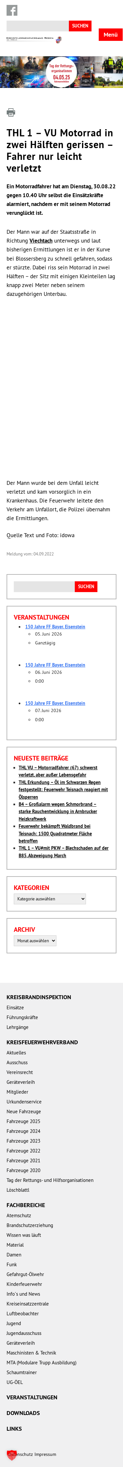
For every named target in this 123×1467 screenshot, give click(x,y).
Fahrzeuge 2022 (23, 1151)
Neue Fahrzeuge (24, 1111)
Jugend (14, 1323)
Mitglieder (17, 1092)
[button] (12, 1455)
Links (14, 1428)
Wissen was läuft (24, 1235)
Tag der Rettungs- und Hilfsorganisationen (50, 1180)
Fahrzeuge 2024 (23, 1131)
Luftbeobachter (23, 1313)
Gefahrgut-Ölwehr (25, 1274)
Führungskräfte (22, 1017)
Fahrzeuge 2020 (23, 1170)
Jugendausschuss (24, 1333)
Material (15, 1245)
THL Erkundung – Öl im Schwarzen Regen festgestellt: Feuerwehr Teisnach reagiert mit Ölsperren (63, 789)
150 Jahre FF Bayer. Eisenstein (55, 627)
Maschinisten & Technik (31, 1353)
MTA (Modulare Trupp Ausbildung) (41, 1362)
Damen (14, 1255)
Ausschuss (17, 1062)
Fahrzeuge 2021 (23, 1160)
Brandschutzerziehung (30, 1225)
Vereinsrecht (20, 1072)
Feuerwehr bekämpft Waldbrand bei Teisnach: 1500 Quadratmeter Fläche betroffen (55, 833)
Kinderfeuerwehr (24, 1284)
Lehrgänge (18, 1027)
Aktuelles (16, 1052)
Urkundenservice (24, 1102)
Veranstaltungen (32, 1397)
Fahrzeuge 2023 (23, 1141)
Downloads (23, 1413)
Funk (12, 1264)
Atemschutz (19, 1215)
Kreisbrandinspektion (39, 997)
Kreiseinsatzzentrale (28, 1304)
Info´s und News (23, 1294)
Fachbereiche (26, 1205)
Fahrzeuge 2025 (23, 1121)
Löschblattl (18, 1190)
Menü (111, 34)
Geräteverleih (21, 1082)
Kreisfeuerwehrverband (42, 1042)
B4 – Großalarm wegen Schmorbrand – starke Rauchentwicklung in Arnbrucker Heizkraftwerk (58, 811)
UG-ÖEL (15, 1382)
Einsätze (15, 1007)
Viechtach (41, 240)
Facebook (12, 10)
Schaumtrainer (22, 1372)
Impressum (45, 1454)
